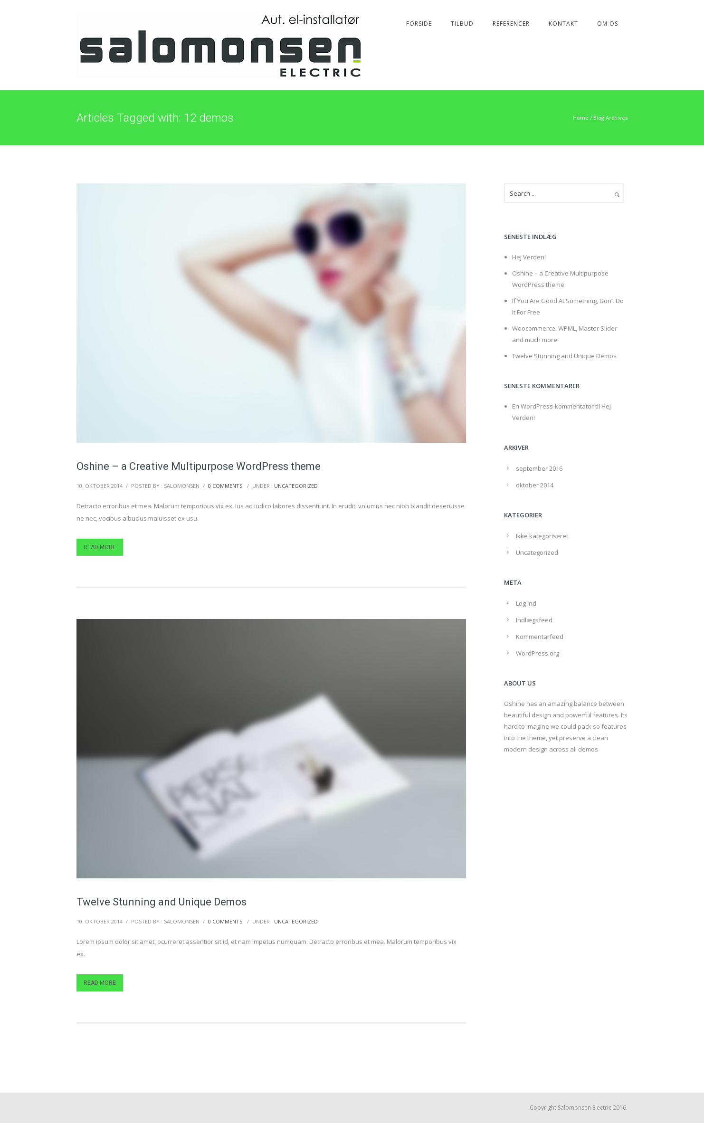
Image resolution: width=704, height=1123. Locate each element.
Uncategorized (296, 485)
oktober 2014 (534, 485)
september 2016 (539, 468)
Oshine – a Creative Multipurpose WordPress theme (198, 466)
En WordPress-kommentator (553, 406)
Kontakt (563, 23)
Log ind (526, 603)
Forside (419, 23)
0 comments (225, 485)
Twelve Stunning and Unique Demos (161, 902)
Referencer (511, 23)
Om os (607, 23)
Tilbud (462, 23)
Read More (100, 547)
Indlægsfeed (534, 620)
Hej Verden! (529, 257)
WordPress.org (537, 653)
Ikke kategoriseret (542, 536)
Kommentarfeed (539, 636)
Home (581, 117)
